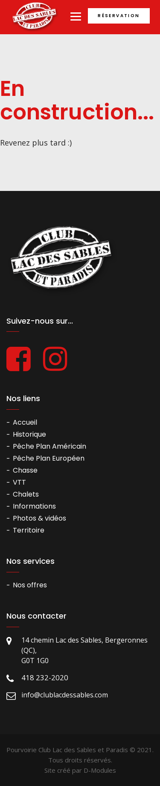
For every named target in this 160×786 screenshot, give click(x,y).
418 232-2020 (44, 677)
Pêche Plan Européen (48, 458)
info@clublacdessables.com (64, 695)
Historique (29, 434)
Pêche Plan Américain (49, 446)
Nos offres (30, 585)
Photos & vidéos (39, 518)
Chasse (25, 470)
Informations (34, 506)
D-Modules (100, 770)
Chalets (26, 494)
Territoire (28, 530)
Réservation (119, 15)
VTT (19, 482)
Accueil (25, 422)
